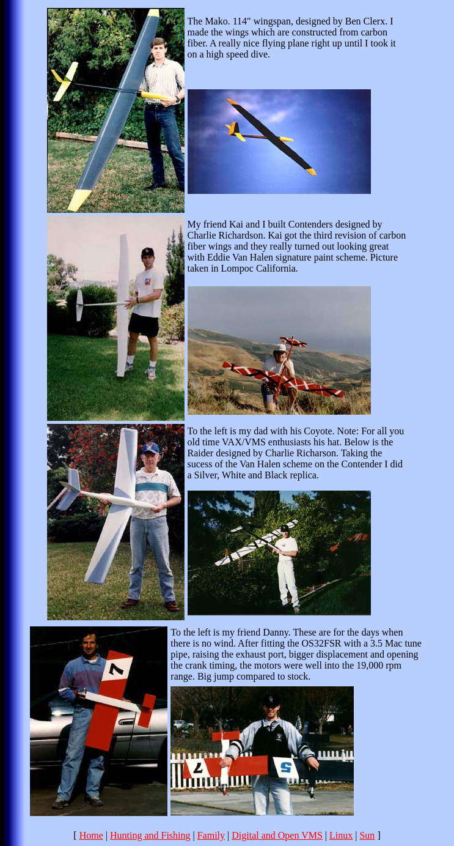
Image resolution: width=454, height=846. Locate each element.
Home (91, 835)
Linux (341, 835)
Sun (367, 835)
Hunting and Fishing (150, 835)
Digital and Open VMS (277, 835)
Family (211, 835)
